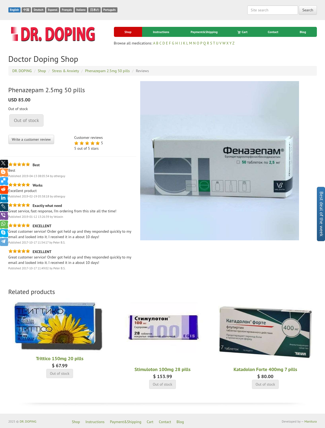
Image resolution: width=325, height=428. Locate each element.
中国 (26, 10)
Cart (242, 32)
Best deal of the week (322, 214)
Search (307, 10)
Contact (273, 32)
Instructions (161, 32)
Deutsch (38, 10)
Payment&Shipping (204, 32)
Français (67, 10)
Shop (128, 32)
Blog (303, 32)
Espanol (52, 10)
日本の (94, 10)
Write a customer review (31, 139)
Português (109, 10)
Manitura (310, 421)
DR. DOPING (28, 421)
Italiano (81, 10)
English (14, 10)
